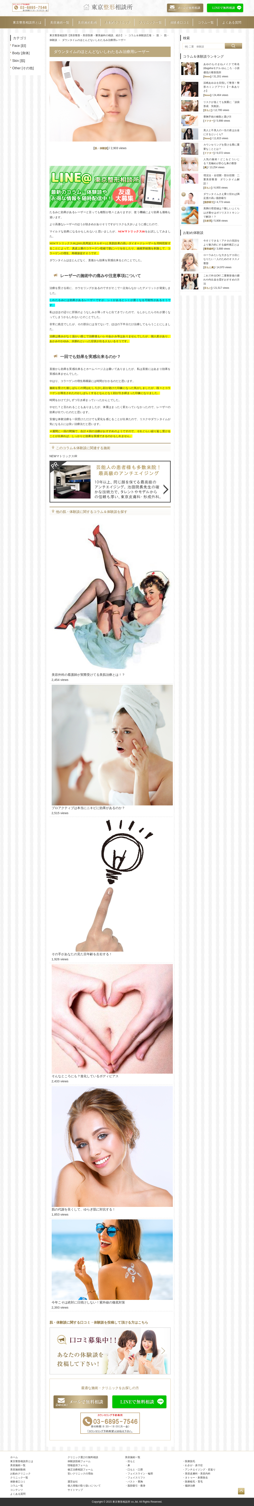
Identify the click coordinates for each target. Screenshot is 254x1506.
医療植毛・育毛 (194, 1481)
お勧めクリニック (118, 22)
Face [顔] (19, 45)
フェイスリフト (136, 1477)
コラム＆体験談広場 (139, 35)
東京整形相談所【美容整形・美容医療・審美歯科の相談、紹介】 (86, 35)
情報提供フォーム (78, 1465)
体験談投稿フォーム (79, 1461)
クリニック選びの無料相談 (83, 1457)
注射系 (207, 220)
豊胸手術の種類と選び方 (217, 116)
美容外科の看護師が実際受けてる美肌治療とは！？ (88, 674)
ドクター (209, 120)
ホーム (14, 1457)
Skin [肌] (18, 60)
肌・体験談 (101, 148)
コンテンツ (16, 1489)
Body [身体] (21, 53)
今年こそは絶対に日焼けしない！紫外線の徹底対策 (88, 1302)
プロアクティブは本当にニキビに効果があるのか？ (88, 808)
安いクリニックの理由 (80, 1473)
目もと (207, 110)
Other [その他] (23, 68)
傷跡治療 (190, 1485)
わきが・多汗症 (194, 1465)
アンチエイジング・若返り (200, 1469)
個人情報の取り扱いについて (84, 1485)
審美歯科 (209, 248)
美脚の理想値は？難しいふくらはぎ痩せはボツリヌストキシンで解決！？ (221, 212)
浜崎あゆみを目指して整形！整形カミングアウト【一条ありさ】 (221, 86)
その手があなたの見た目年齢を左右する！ (82, 954)
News (207, 76)
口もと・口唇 (135, 1469)
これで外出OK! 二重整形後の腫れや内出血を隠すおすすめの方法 (221, 279)
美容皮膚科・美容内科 (197, 1473)
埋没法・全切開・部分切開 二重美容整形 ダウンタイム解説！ (221, 179)
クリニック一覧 (150, 22)
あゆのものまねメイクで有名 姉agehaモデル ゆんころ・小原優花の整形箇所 (222, 68)
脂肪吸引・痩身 (136, 1485)
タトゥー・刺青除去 (196, 1477)
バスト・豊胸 (135, 1481)
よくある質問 (231, 22)
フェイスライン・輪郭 (140, 1473)
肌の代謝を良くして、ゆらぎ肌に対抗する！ (83, 1209)
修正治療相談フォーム (80, 1469)
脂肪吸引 (209, 202)
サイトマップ (75, 1489)
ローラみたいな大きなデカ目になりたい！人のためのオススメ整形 (221, 259)
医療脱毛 (190, 1461)
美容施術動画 (87, 22)
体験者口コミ (179, 22)
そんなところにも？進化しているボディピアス (85, 1076)
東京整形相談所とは (27, 22)
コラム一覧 (206, 22)
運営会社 (73, 1481)
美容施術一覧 (59, 22)
